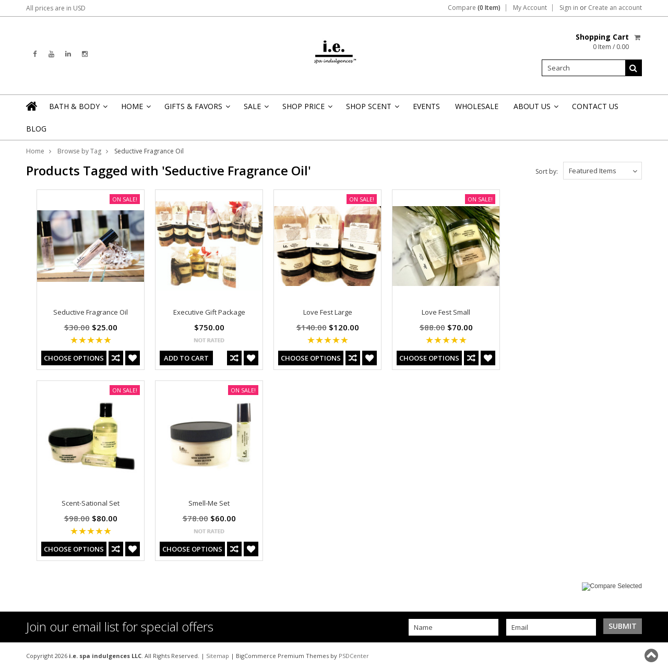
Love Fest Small (446, 312)
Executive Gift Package (209, 312)
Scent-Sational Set (91, 503)
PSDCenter (354, 656)
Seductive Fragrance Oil (90, 312)
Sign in (568, 7)
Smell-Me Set (209, 503)
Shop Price (306, 109)
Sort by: (546, 171)
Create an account (615, 7)
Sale (255, 109)
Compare (474, 7)
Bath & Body (77, 109)
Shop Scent (372, 109)
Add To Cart (186, 358)
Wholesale (476, 106)
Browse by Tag (79, 151)
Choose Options (74, 358)
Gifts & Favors (196, 109)
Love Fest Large (327, 312)
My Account (530, 7)
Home (135, 109)
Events (426, 106)
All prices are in (56, 8)
